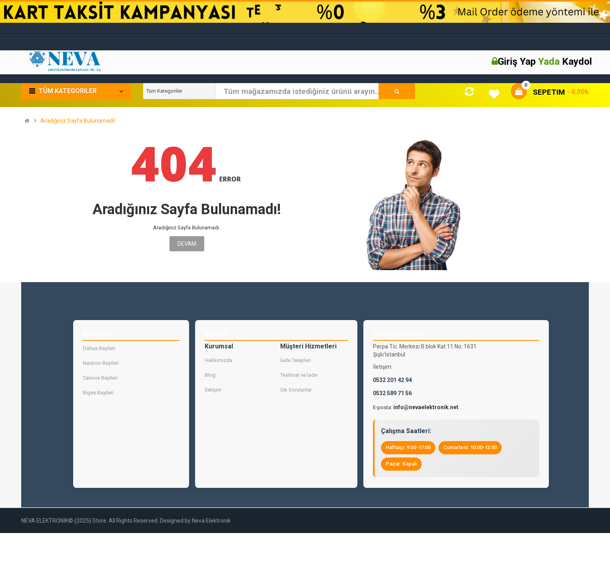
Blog (210, 375)
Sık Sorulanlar (296, 390)
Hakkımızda (218, 360)
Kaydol (577, 61)
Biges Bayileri (98, 393)
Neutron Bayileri (101, 363)
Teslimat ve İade (298, 375)
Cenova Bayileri (100, 378)
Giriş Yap (518, 61)
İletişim (213, 390)
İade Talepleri (295, 360)
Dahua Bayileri (99, 348)
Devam (186, 244)
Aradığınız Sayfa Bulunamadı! (77, 120)
